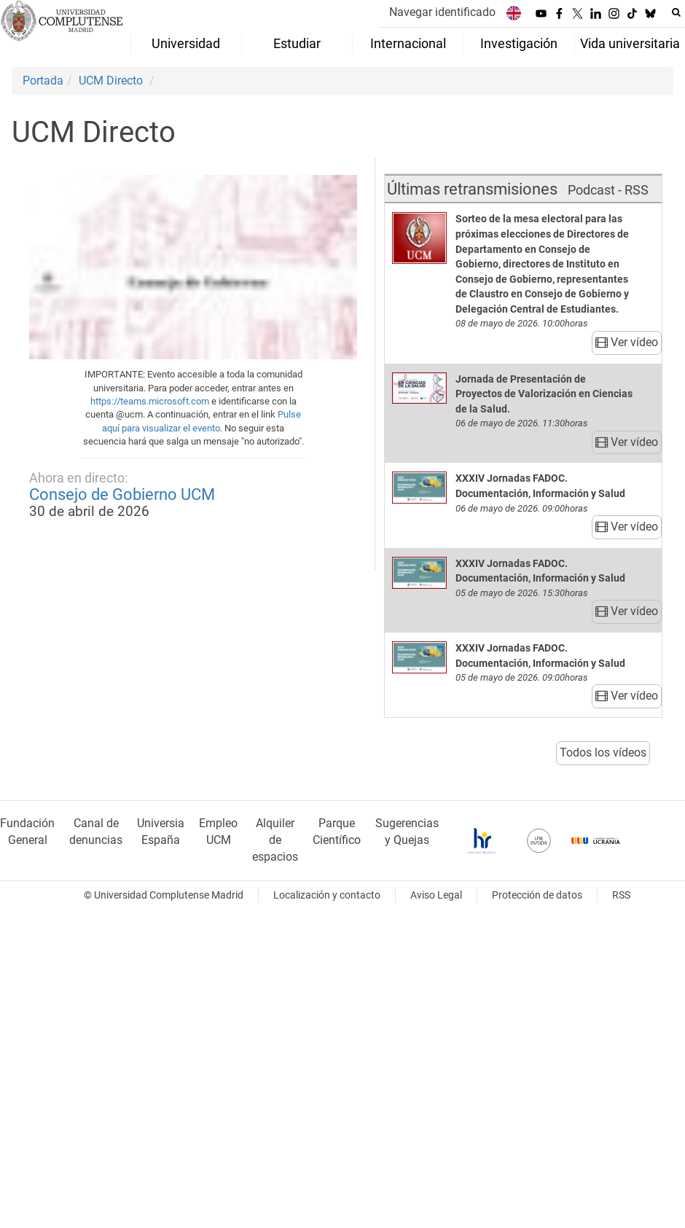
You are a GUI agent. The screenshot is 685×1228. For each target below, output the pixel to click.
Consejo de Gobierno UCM (122, 494)
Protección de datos (537, 895)
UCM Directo (111, 80)
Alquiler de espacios (275, 840)
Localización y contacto (326, 895)
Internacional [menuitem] (408, 43)
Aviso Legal (436, 895)
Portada (43, 80)
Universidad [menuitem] (186, 43)
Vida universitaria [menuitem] (630, 43)
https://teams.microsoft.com (149, 401)
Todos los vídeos (603, 752)
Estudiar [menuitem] (297, 43)
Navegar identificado (442, 12)
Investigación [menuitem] (518, 43)
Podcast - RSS (608, 190)
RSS (621, 895)
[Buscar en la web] (676, 12)
